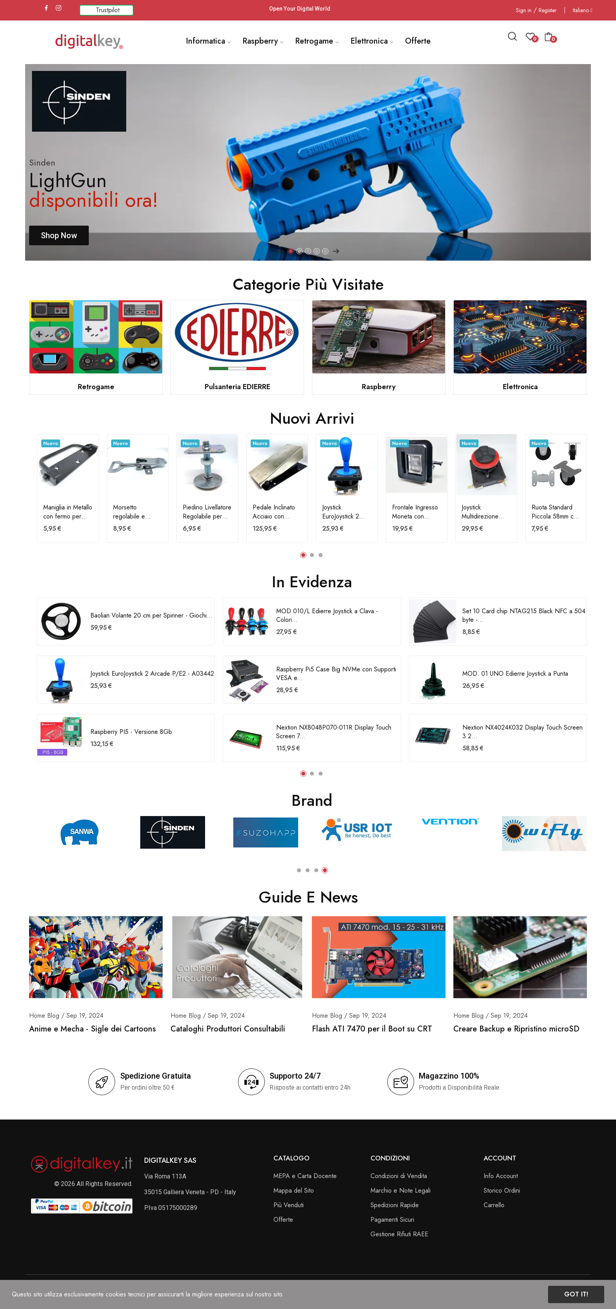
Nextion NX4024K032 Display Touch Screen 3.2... (522, 732)
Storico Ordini (502, 1190)
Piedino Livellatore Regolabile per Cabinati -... (207, 512)
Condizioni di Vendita (398, 1175)
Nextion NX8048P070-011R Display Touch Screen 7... (333, 732)
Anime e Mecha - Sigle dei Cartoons (92, 1029)
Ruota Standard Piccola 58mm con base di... (556, 512)
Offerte (283, 1219)
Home (37, 1016)
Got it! (576, 1294)
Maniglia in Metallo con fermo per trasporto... (67, 512)
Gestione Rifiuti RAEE (399, 1234)
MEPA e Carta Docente (305, 1175)
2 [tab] (299, 251)
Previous (280, 251)
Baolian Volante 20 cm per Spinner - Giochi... (151, 615)
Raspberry (379, 386)
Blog (53, 1016)
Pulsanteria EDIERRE (237, 386)
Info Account (501, 1175)
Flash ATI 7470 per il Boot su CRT (372, 1029)
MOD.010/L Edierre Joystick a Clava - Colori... (327, 615)
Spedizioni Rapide (394, 1205)
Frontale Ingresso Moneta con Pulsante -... (415, 512)
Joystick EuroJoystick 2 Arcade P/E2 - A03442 (341, 512)
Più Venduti (288, 1205)
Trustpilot (107, 10)
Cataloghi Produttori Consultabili (227, 1029)
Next (336, 251)
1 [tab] (291, 251)
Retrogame (96, 386)
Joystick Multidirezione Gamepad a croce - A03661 (486, 512)
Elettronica (520, 386)
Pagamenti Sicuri (392, 1219)
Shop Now (58, 235)
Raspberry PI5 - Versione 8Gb (131, 732)
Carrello (494, 1205)
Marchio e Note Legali (400, 1190)
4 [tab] (317, 251)
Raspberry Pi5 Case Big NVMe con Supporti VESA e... (336, 673)
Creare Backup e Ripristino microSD (516, 1029)
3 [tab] (308, 251)
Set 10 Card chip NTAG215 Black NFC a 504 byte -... (523, 615)
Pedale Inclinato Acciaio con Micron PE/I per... (277, 512)
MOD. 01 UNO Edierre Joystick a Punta (515, 673)
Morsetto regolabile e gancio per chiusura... (129, 512)
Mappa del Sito (293, 1190)
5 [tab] (325, 251)
